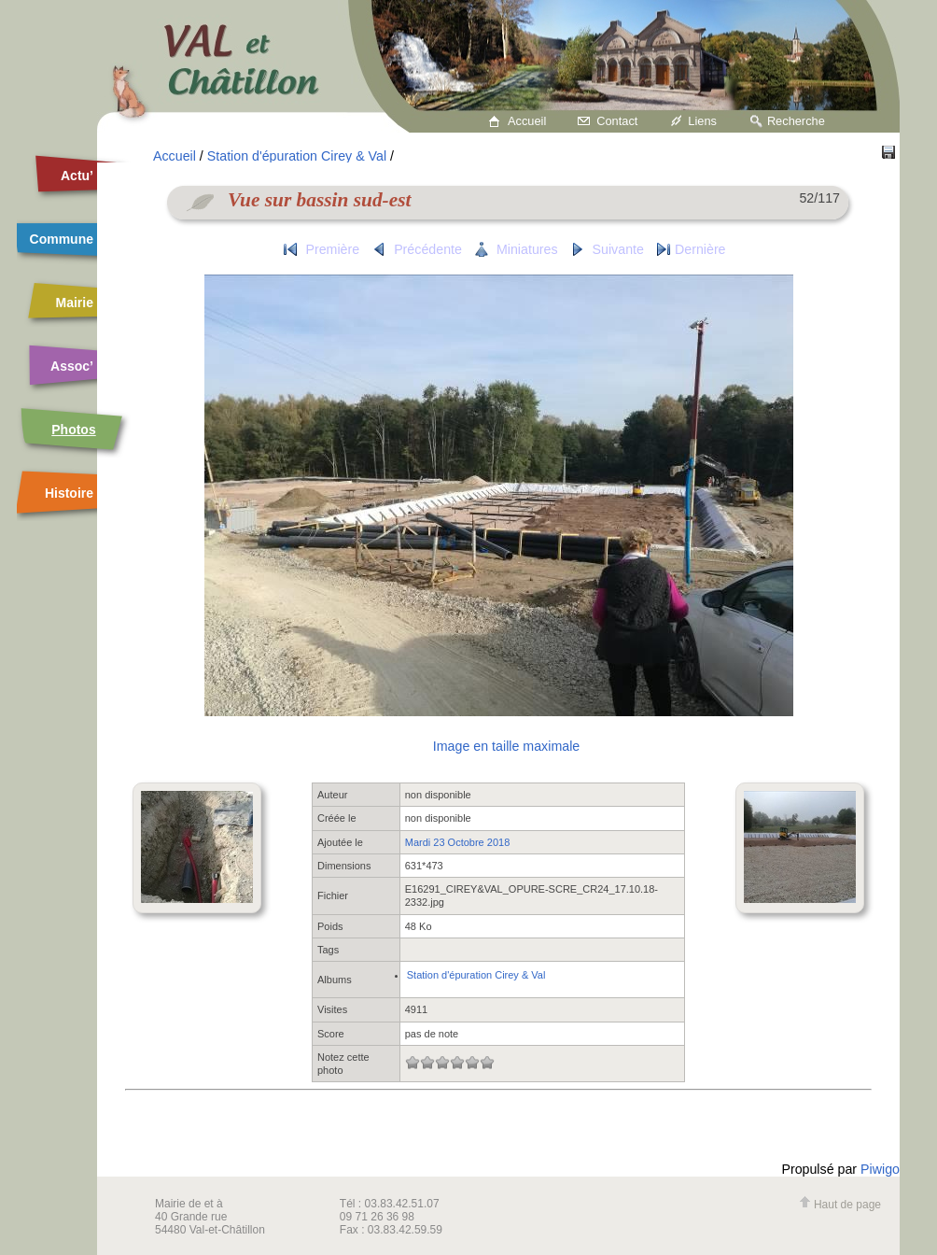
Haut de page (840, 1204)
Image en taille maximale (506, 746)
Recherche (796, 121)
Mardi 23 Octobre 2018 (457, 842)
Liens (702, 121)
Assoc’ (71, 366)
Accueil (527, 121)
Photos (73, 429)
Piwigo (880, 1169)
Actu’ (77, 175)
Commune (61, 239)
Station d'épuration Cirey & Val (296, 155)
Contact (616, 121)
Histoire (69, 493)
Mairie (74, 302)
